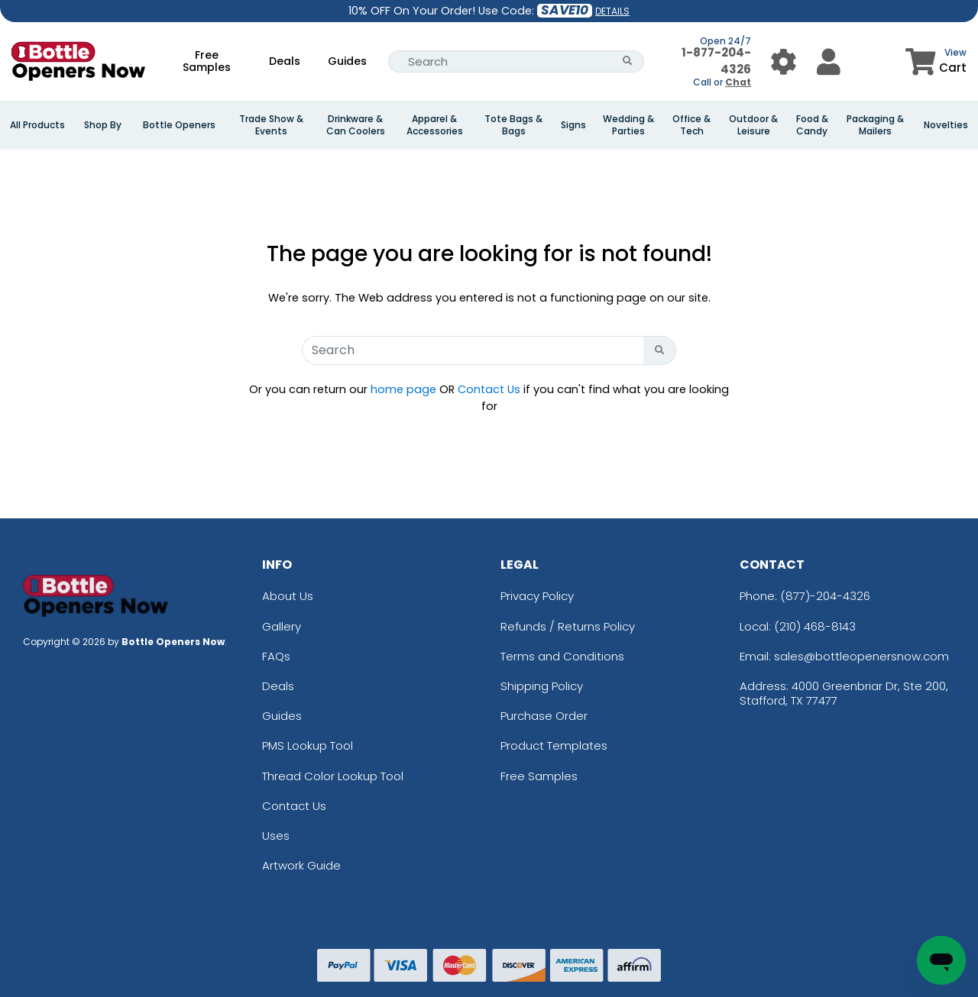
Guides (347, 61)
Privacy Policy (537, 596)
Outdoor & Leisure (753, 125)
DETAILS (612, 11)
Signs (573, 125)
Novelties (946, 125)
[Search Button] (627, 61)
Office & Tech (691, 125)
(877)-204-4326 (825, 596)
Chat (738, 82)
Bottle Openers (179, 125)
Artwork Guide (301, 865)
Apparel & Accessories (434, 125)
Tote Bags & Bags (513, 125)
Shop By (102, 125)
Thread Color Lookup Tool (332, 776)
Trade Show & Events (271, 125)
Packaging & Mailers (875, 125)
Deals (284, 61)
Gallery (281, 626)
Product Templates (553, 745)
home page (403, 389)
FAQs (276, 656)
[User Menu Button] (783, 61)
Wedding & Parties (628, 125)
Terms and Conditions (562, 656)
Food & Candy (812, 125)
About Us (287, 596)
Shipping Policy (541, 686)
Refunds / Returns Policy (567, 626)
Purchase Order (544, 716)
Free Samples (207, 61)
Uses (276, 836)
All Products (37, 125)
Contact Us (489, 389)
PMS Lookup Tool (307, 745)
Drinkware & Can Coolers (355, 125)
